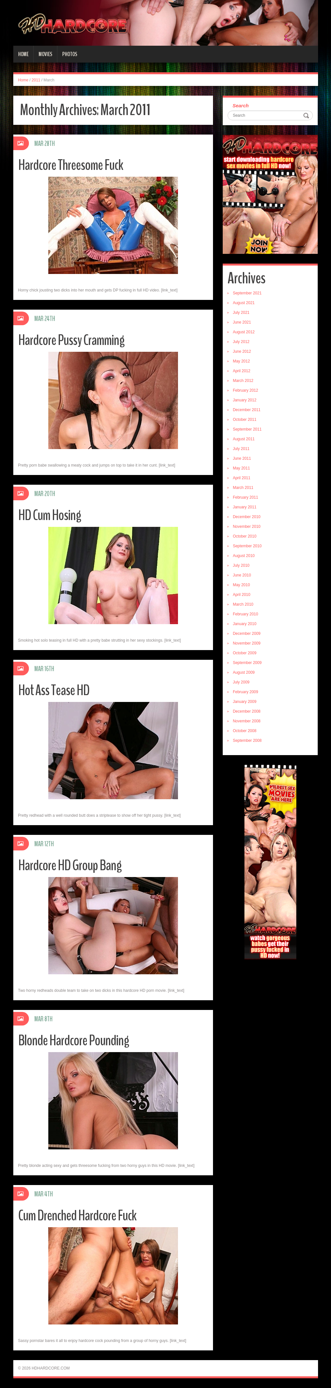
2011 (36, 80)
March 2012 (243, 380)
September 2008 (247, 740)
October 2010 (244, 536)
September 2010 (247, 546)
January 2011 (244, 507)
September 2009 (247, 662)
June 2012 (242, 351)
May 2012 (241, 361)
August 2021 (243, 303)
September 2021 (247, 293)
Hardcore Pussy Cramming (71, 340)
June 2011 (242, 458)
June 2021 (242, 322)
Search (240, 105)
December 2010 (246, 517)
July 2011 (241, 448)
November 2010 (246, 526)
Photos (69, 54)
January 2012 (244, 400)
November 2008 (246, 721)
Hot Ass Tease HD (53, 690)
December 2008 (246, 711)
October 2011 (244, 419)
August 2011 (243, 439)
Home (23, 54)
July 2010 (241, 565)
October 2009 (244, 653)
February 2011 (245, 497)
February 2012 (245, 390)
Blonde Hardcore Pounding (73, 1040)
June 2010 (242, 575)
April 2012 (241, 371)
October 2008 (244, 731)
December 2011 (246, 410)
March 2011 (243, 487)
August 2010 (243, 555)
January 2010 (244, 624)
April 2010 (241, 594)
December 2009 (246, 633)
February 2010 (245, 614)
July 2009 (241, 682)
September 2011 (247, 429)
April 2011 (241, 478)
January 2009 (244, 701)
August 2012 (243, 332)
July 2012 (241, 341)
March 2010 (243, 604)
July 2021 (241, 312)
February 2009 (245, 692)
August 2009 (243, 672)
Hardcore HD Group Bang (70, 865)
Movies (45, 54)
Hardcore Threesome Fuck (70, 165)
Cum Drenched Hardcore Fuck (77, 1216)
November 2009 (246, 643)
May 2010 (241, 585)
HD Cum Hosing (49, 515)
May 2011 (241, 468)
